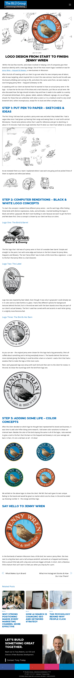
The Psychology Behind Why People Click (60, 616)
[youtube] (37, 667)
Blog (3, 611)
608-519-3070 (51, 676)
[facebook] (7, 667)
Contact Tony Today (16, 660)
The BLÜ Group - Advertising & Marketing (36, 672)
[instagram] (51, 667)
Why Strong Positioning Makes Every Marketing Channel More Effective (11, 620)
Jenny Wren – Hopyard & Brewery (14, 70)
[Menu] (70, 4)
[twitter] (22, 667)
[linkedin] (66, 667)
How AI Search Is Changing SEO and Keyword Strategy (36, 618)
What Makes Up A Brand (16, 573)
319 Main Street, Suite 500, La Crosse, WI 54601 (32, 676)
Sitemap (38, 674)
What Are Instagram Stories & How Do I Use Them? (53, 574)
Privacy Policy (46, 674)
